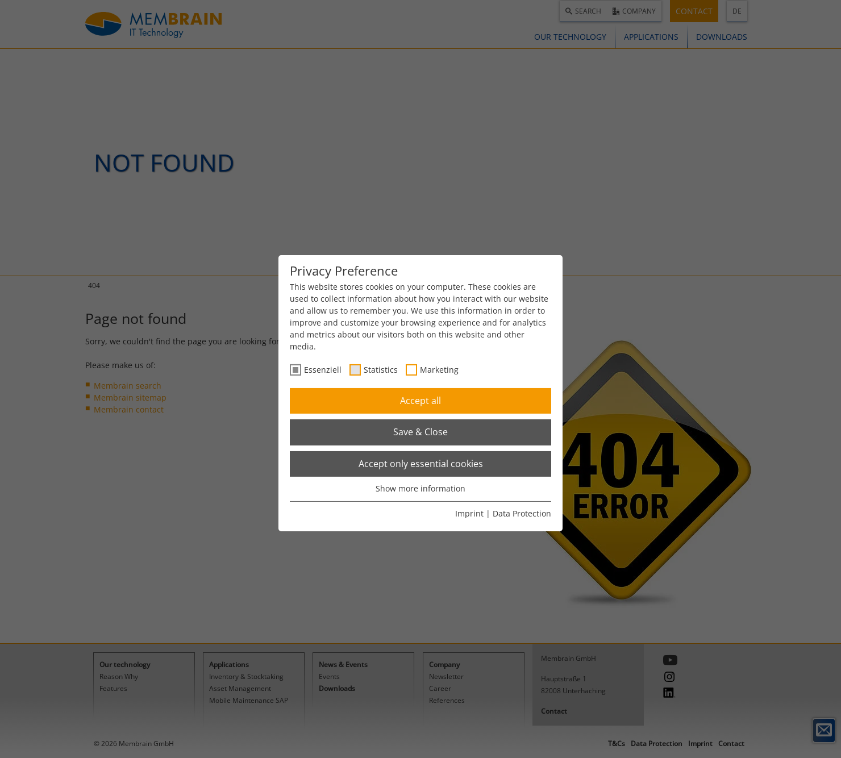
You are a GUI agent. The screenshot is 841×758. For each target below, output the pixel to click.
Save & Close (420, 432)
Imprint (469, 513)
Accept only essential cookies (421, 463)
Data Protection (522, 513)
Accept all (420, 400)
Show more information (420, 488)
